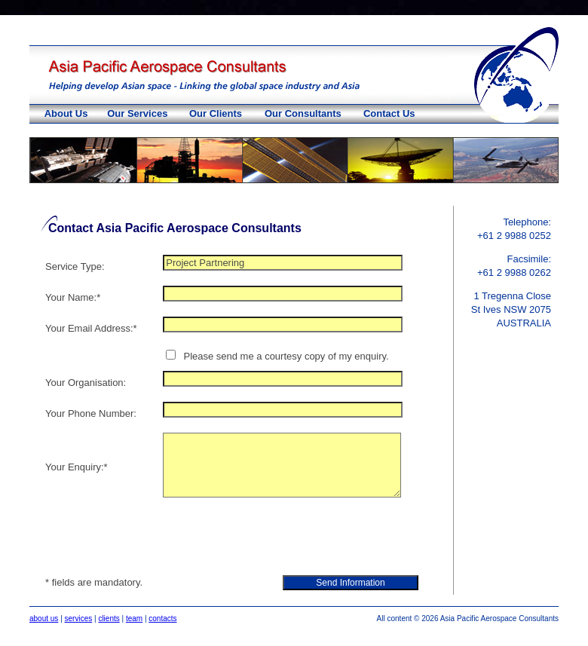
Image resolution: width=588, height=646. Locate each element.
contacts (162, 618)
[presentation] (277, 538)
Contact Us (389, 113)
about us (43, 618)
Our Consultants (303, 113)
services (79, 618)
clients (108, 618)
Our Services (137, 113)
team (134, 618)
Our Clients (215, 113)
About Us (66, 113)
